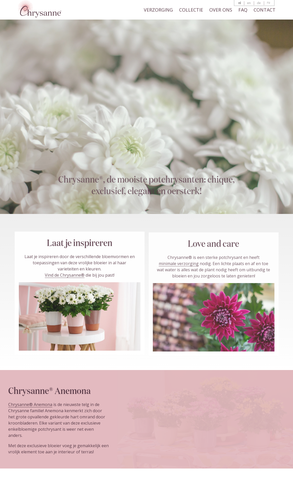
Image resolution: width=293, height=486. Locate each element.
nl (239, 3)
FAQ (242, 10)
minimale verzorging (179, 265)
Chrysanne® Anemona (30, 404)
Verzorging (158, 10)
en (249, 3)
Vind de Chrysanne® (65, 276)
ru (268, 2)
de (259, 3)
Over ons (220, 10)
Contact (264, 10)
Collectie (191, 10)
